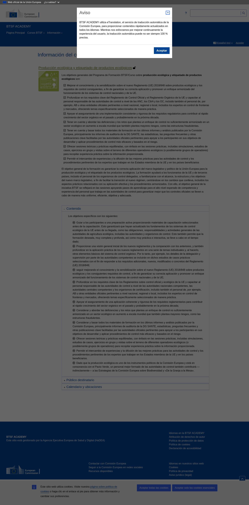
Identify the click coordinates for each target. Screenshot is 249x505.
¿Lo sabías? (51, 2)
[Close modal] (168, 12)
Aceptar (161, 50)
